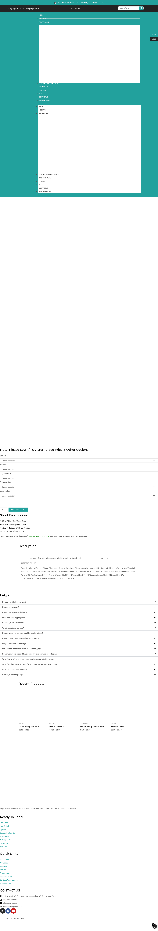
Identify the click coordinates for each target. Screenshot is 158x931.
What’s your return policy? (12, 675)
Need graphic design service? (32, 583)
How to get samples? (10, 607)
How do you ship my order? (13, 623)
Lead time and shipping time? (14, 617)
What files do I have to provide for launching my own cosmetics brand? (30, 664)
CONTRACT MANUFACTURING (49, 174)
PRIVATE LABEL (45, 113)
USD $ (153, 39)
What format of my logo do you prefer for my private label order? (28, 659)
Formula (3, 464)
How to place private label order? (15, 612)
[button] (79, 602)
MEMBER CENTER (45, 192)
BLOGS (41, 185)
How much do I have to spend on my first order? (21, 638)
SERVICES (42, 181)
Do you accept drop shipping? (14, 643)
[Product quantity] (3, 509)
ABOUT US (42, 110)
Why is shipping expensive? (13, 628)
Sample (3, 456)
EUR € (153, 35)
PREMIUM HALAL (45, 178)
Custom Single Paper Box (39, 536)
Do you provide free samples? (14, 602)
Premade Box (5, 482)
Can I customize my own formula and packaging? (21, 649)
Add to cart (18, 509)
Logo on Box (5, 491)
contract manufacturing (90, 558)
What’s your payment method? (14, 669)
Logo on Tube (5, 473)
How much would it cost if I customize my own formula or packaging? (29, 654)
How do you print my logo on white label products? (22, 633)
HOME (42, 107)
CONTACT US (43, 188)
